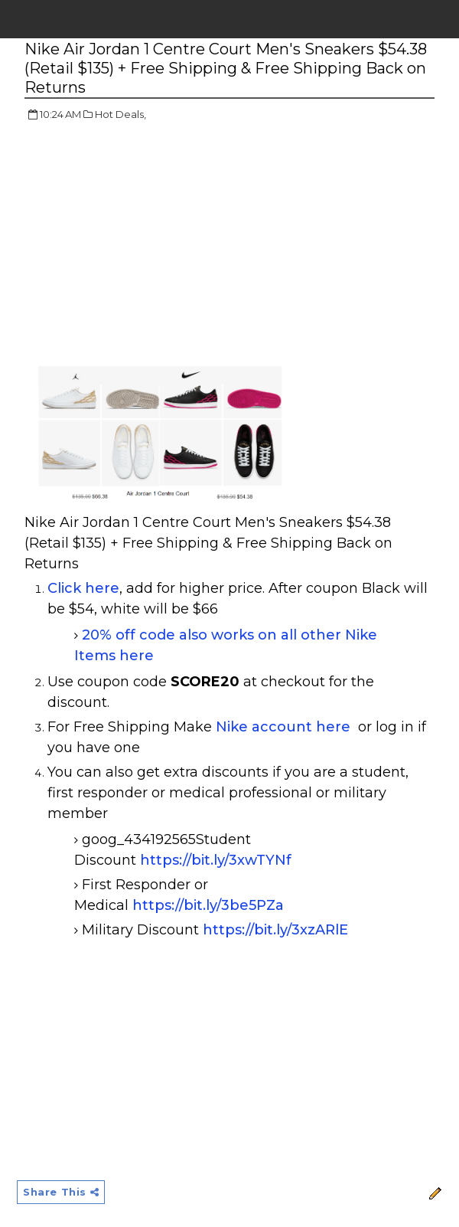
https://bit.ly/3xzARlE (275, 929)
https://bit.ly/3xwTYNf (215, 860)
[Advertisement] (153, 245)
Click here (83, 588)
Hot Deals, (120, 114)
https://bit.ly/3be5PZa (208, 905)
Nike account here (283, 726)
